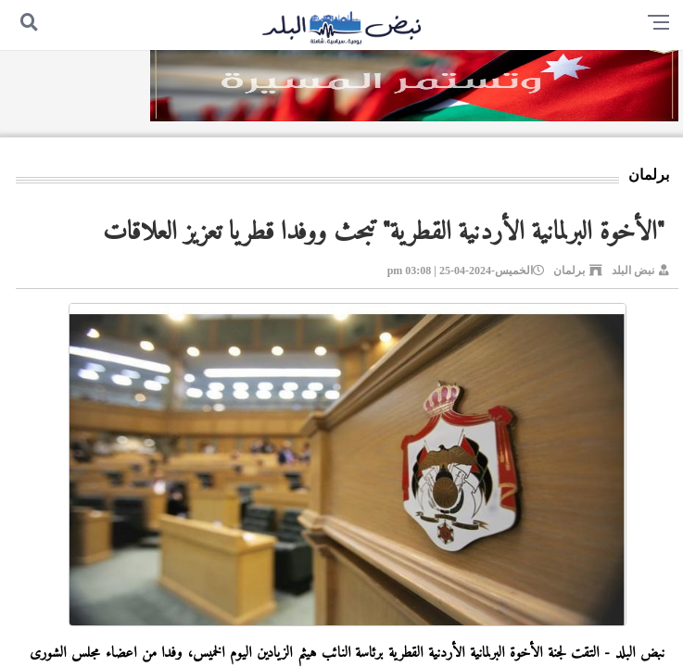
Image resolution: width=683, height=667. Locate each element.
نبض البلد (633, 270)
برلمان (569, 270)
